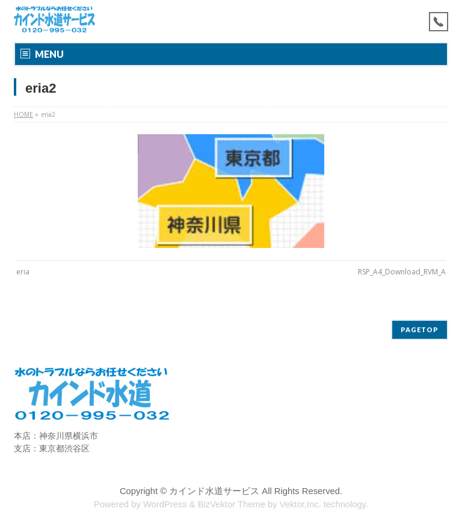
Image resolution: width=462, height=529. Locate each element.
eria (22, 272)
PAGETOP (420, 329)
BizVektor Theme (231, 504)
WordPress (165, 504)
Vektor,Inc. (300, 504)
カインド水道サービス (214, 491)
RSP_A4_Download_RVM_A (402, 272)
